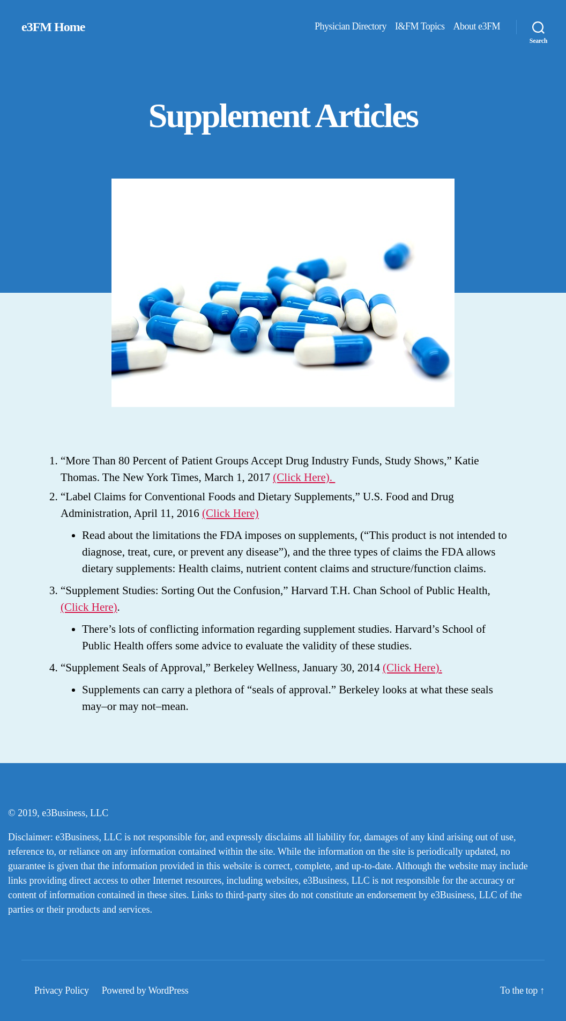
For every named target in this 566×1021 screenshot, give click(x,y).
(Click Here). (304, 477)
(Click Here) (230, 513)
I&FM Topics (419, 26)
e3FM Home (53, 26)
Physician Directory (350, 26)
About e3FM (476, 26)
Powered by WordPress (145, 990)
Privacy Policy (61, 990)
